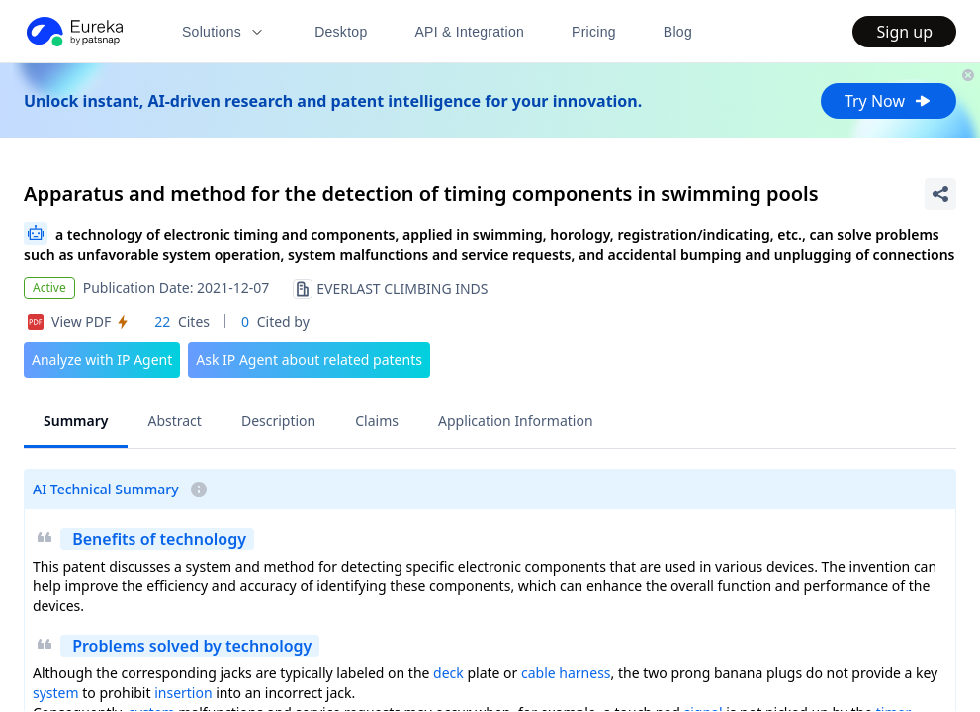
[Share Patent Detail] (940, 194)
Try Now (889, 101)
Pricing (594, 32)
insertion (183, 692)
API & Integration (469, 32)
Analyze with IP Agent (102, 359)
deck (448, 673)
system (56, 692)
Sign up (904, 32)
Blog (678, 32)
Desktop (340, 32)
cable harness (566, 673)
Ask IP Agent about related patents (309, 359)
